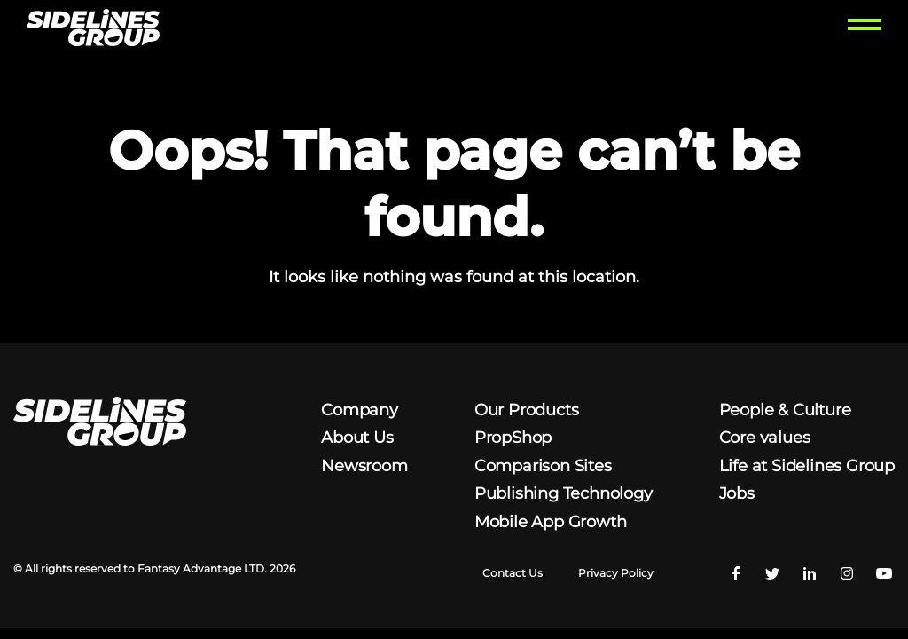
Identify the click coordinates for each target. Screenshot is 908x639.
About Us (357, 437)
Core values (764, 437)
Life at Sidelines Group (807, 466)
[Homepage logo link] (93, 30)
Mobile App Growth (550, 522)
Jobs (737, 493)
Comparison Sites (543, 466)
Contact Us (512, 573)
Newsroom (364, 466)
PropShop (513, 437)
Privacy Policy (616, 573)
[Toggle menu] (864, 30)
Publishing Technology (563, 493)
